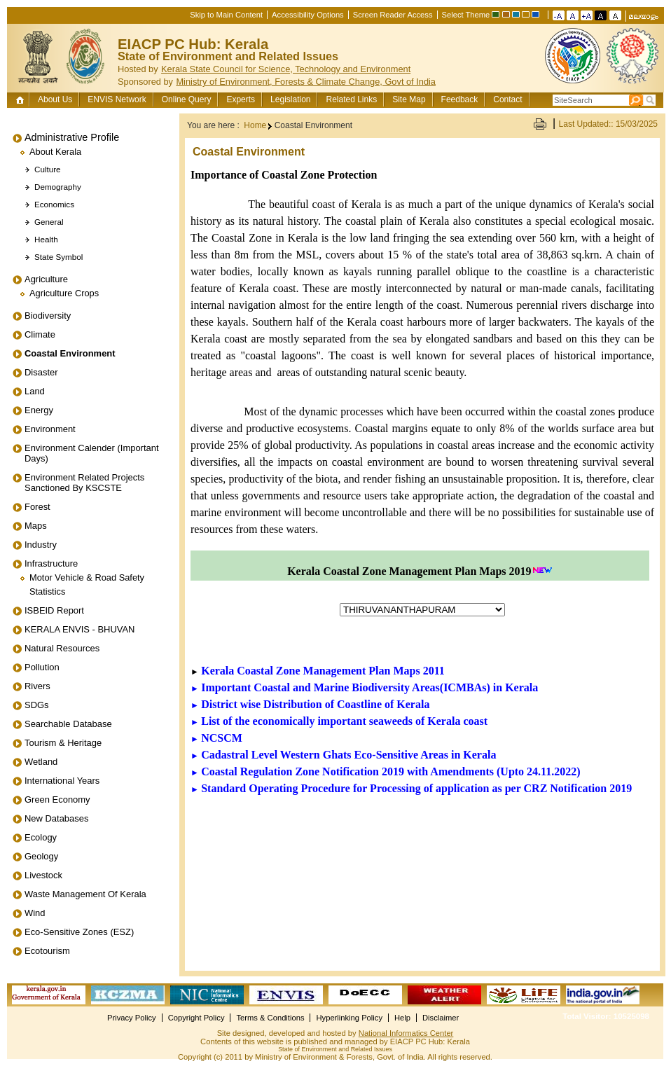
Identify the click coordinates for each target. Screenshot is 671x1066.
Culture (47, 169)
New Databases (56, 818)
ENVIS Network (117, 99)
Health (46, 239)
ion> (422, 609)
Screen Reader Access (393, 15)
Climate (40, 334)
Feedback (459, 99)
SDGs (37, 705)
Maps (36, 525)
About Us (55, 99)
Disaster (41, 372)
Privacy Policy (131, 1017)
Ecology (41, 837)
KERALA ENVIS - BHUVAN (79, 629)
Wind (35, 913)
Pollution (42, 667)
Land (35, 391)
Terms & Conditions (270, 1017)
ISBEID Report (54, 610)
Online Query (187, 99)
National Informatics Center (406, 1033)
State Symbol (58, 256)
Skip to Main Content (226, 15)
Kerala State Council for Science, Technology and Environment (285, 69)
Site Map (408, 99)
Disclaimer (440, 1017)
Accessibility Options (308, 15)
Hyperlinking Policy (349, 1017)
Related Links (351, 99)
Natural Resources (62, 648)
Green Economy (57, 799)
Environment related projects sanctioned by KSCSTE (84, 482)
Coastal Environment (70, 353)
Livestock (43, 875)
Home (21, 99)
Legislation (290, 99)
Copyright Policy (196, 1017)
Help (402, 1017)
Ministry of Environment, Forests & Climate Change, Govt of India (306, 81)
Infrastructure (51, 563)
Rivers (37, 686)
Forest (37, 506)
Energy (39, 410)
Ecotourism (47, 951)
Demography (57, 186)
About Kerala (55, 151)
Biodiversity (48, 315)
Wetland (41, 761)
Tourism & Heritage (63, 743)
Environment (50, 429)
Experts (240, 99)
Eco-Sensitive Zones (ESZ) (79, 932)
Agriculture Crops (64, 293)
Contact (507, 99)
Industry (41, 544)
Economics (54, 204)
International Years (62, 780)
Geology (41, 856)
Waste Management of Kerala (85, 894)
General (48, 221)
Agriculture (46, 279)
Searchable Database (68, 724)
